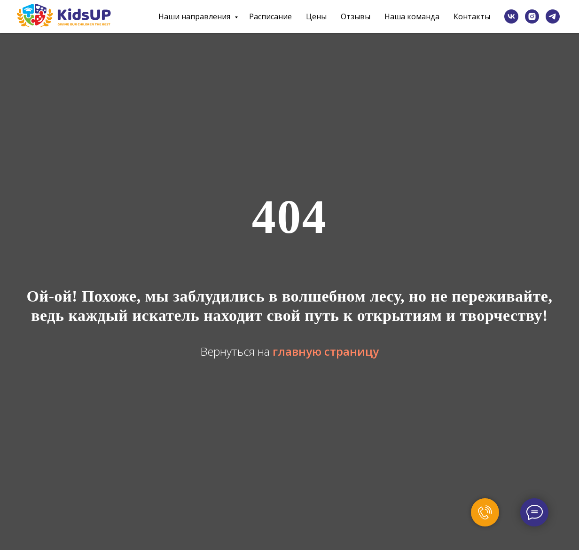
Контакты (472, 16)
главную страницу (326, 351)
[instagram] (532, 16)
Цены (316, 16)
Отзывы (355, 16)
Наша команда (411, 16)
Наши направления (195, 16)
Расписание (270, 16)
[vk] (511, 16)
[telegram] (553, 16)
